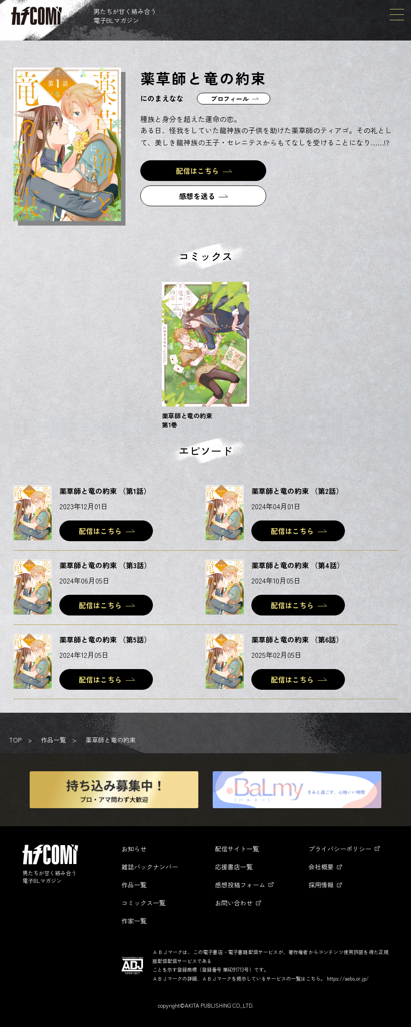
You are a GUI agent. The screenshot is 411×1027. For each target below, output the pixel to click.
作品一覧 (53, 739)
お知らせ (134, 848)
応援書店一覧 (234, 866)
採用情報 (321, 884)
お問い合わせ (234, 902)
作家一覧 (134, 920)
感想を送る (197, 195)
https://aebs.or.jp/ (348, 978)
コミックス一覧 (143, 902)
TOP (15, 739)
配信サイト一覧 (237, 848)
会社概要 (321, 866)
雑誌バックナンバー (149, 866)
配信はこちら (197, 170)
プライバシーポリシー (339, 848)
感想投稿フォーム (240, 884)
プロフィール (230, 98)
